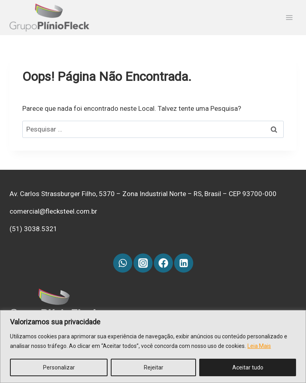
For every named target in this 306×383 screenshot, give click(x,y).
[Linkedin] (183, 263)
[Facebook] (163, 263)
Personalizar (59, 367)
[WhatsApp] (122, 263)
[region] (153, 346)
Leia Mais (259, 346)
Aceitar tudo (247, 367)
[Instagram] (143, 263)
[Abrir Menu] (289, 18)
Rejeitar (153, 367)
